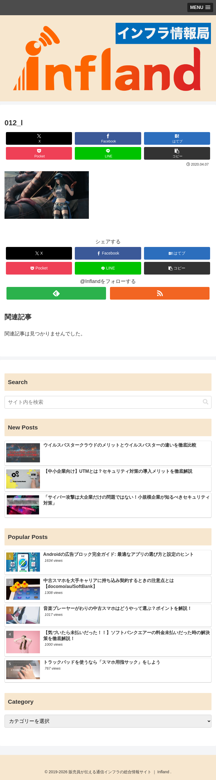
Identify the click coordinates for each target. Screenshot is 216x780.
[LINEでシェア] (108, 153)
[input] (108, 402)
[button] (177, 153)
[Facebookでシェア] (108, 138)
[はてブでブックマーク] (177, 138)
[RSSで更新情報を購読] (159, 293)
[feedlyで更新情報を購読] (56, 293)
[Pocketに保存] (39, 153)
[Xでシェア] (39, 138)
